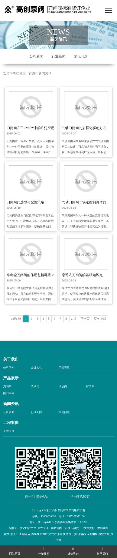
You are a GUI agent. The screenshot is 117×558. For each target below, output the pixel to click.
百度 (67, 528)
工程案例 (11, 429)
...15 (74, 325)
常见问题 (81, 56)
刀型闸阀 (103, 534)
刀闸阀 (7, 392)
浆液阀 (35, 392)
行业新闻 (58, 56)
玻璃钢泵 (92, 534)
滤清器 (82, 534)
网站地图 (56, 528)
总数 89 (16, 325)
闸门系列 (8, 399)
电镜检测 (33, 534)
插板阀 (63, 392)
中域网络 (102, 528)
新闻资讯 (45, 73)
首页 (32, 73)
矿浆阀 (90, 392)
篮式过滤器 (55, 534)
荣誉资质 (64, 373)
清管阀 (23, 534)
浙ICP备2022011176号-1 (34, 528)
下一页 (85, 325)
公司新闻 (36, 56)
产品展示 (11, 384)
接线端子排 (70, 534)
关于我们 (11, 365)
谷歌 (75, 528)
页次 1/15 (100, 325)
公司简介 (8, 373)
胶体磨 (43, 534)
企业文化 (36, 373)
